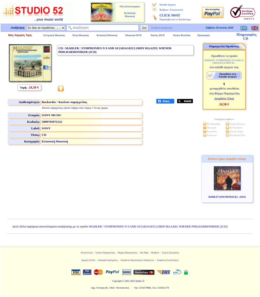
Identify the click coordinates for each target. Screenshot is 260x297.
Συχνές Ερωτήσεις (170, 252)
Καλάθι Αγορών (168, 4)
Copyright (117, 281)
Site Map (144, 252)
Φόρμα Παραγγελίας (127, 252)
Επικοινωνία (176, 9)
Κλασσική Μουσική (55, 141)
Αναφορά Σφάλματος (108, 260)
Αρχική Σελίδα (88, 260)
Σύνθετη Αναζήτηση (161, 27)
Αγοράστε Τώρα (224, 98)
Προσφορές (203, 35)
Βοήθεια (164, 9)
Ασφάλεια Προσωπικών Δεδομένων (137, 260)
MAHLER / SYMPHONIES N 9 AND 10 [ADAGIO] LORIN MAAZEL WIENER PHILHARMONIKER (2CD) (158, 226)
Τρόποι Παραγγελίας (105, 252)
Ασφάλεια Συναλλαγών (168, 260)
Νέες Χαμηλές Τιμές (20, 35)
